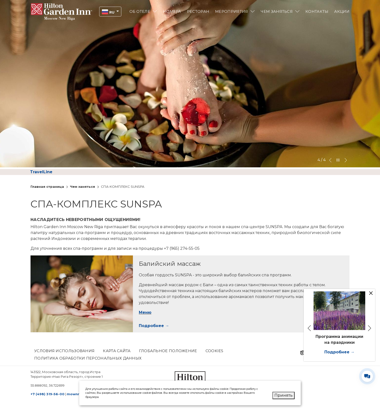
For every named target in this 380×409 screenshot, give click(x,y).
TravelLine (41, 172)
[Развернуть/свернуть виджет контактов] (367, 376)
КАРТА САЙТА (116, 350)
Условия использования (64, 350)
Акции (341, 11)
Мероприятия (231, 11)
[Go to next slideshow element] (345, 160)
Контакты (316, 11)
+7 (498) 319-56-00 (47, 394)
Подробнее (151, 325)
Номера (172, 11)
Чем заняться (277, 11)
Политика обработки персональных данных (88, 358)
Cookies (214, 350)
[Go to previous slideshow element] (330, 160)
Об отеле (139, 11)
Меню (145, 312)
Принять (283, 395)
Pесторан (198, 11)
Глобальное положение (168, 350)
